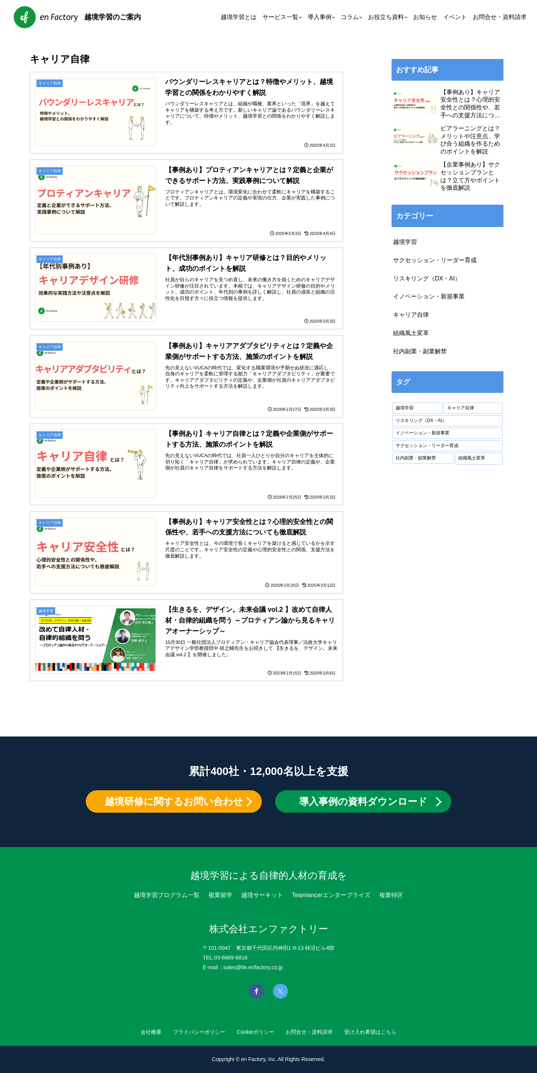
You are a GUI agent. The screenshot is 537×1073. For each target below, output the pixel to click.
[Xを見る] (280, 991)
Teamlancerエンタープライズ (331, 895)
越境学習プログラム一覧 (167, 895)
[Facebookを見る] (256, 991)
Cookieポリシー (255, 1032)
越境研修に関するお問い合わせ (174, 801)
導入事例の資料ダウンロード (363, 801)
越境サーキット (262, 895)
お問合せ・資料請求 (311, 1032)
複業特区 (391, 895)
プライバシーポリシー (197, 1032)
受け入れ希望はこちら (374, 1032)
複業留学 (220, 895)
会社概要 (147, 1032)
